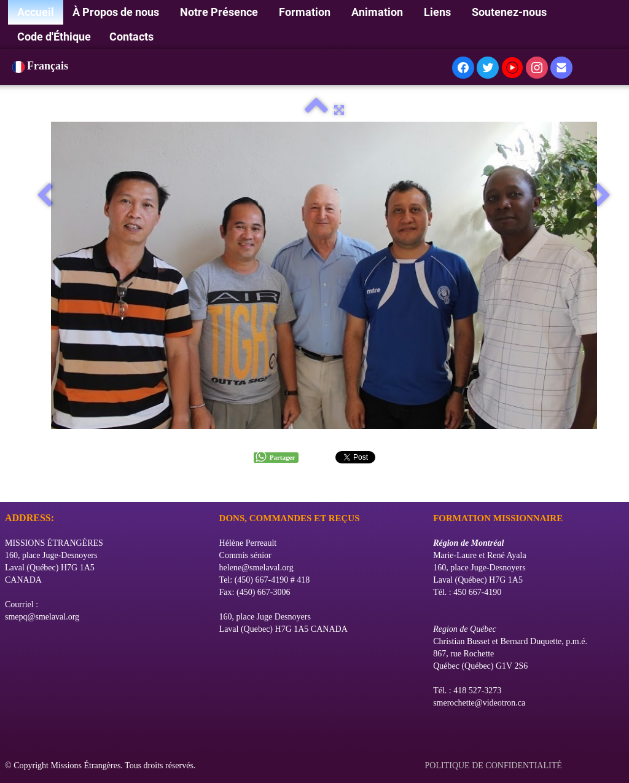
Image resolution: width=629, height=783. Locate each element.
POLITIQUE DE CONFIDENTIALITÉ (495, 765)
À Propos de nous (117, 12)
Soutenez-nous (510, 12)
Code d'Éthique (54, 36)
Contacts (131, 36)
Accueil (35, 12)
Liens (438, 12)
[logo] (9, 487)
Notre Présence (220, 12)
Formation (306, 12)
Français (41, 66)
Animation (378, 12)
